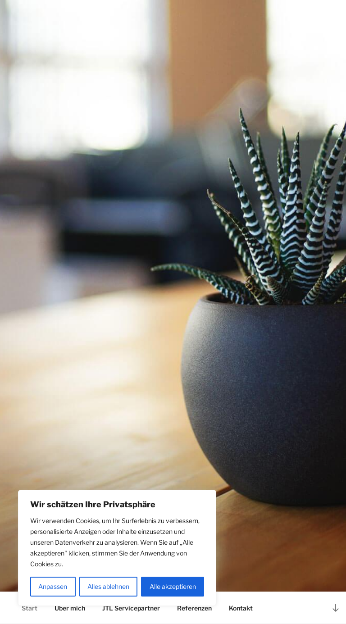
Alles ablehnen (108, 586)
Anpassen (52, 586)
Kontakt (241, 608)
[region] (117, 548)
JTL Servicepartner (131, 608)
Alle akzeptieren (173, 586)
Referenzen (194, 608)
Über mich (70, 608)
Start (29, 608)
